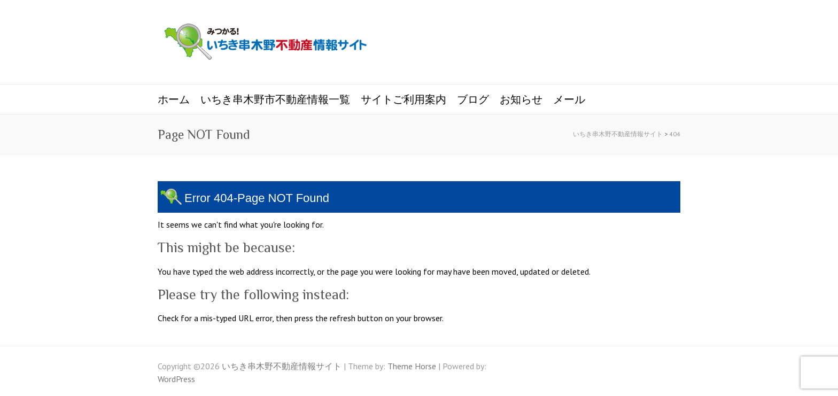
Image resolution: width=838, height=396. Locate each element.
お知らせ (521, 99)
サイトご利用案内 (403, 99)
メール (569, 99)
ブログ (473, 99)
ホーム (174, 99)
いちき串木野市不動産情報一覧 (275, 99)
